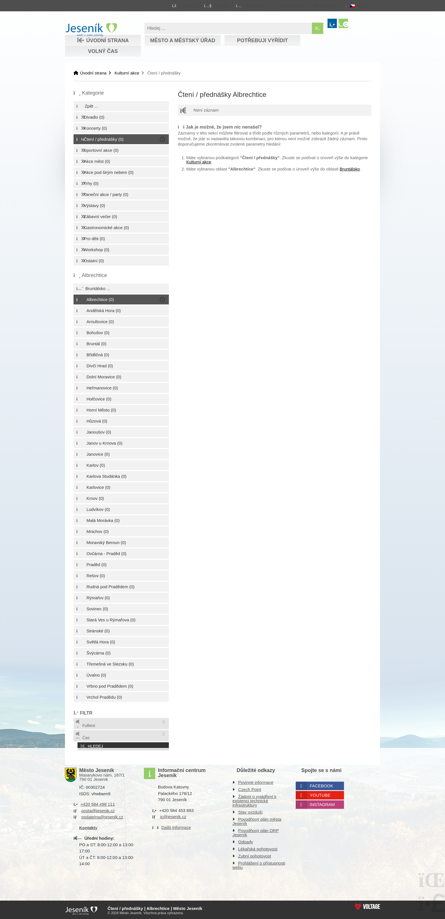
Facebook (321, 784)
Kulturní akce (126, 73)
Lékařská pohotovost (257, 847)
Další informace (176, 826)
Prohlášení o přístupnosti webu (258, 864)
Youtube (320, 794)
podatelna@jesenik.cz (102, 815)
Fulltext (85, 724)
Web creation (367, 905)
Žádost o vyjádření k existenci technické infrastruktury (254, 799)
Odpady (245, 840)
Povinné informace (255, 781)
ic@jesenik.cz (173, 815)
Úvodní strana (91, 30)
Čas (82, 736)
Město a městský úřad (182, 40)
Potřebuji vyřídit (262, 40)
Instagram (322, 803)
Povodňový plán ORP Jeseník (255, 831)
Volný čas (103, 51)
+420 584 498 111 (97, 803)
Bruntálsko (350, 169)
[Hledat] (317, 28)
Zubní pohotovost (254, 854)
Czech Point (249, 788)
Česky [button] (362, 6)
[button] (287, 5)
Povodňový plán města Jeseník (256, 820)
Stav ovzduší (250, 811)
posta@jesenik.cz (98, 809)
